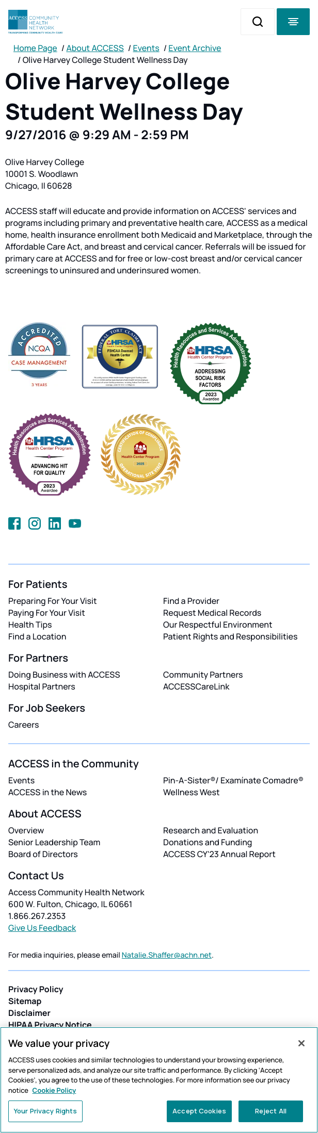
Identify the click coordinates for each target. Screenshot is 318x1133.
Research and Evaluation (210, 830)
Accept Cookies (199, 1110)
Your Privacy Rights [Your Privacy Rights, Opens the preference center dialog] (45, 1110)
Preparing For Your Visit (52, 600)
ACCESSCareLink (196, 686)
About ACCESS (94, 48)
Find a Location (37, 636)
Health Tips (30, 624)
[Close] (301, 1043)
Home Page (35, 48)
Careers (23, 724)
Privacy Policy (35, 989)
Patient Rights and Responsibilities (230, 636)
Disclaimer (29, 1013)
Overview (26, 830)
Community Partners (203, 674)
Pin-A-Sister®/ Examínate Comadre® (233, 780)
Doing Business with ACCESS (64, 674)
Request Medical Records (212, 612)
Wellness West (191, 792)
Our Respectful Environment (218, 624)
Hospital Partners (41, 686)
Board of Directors (43, 854)
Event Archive (194, 48)
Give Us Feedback (42, 927)
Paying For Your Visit (46, 612)
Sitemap (24, 1001)
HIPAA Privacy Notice (50, 1024)
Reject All (271, 1110)
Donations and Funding (207, 842)
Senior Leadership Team (54, 842)
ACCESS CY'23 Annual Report (219, 854)
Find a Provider (191, 600)
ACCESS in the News (47, 792)
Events (146, 48)
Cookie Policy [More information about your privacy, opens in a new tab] (54, 1090)
